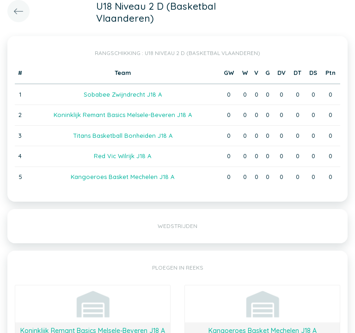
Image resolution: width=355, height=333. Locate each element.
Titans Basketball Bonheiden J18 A (122, 135)
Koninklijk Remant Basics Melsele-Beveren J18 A (123, 114)
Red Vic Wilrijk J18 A (122, 156)
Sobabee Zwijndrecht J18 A (123, 94)
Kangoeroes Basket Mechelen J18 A (122, 176)
